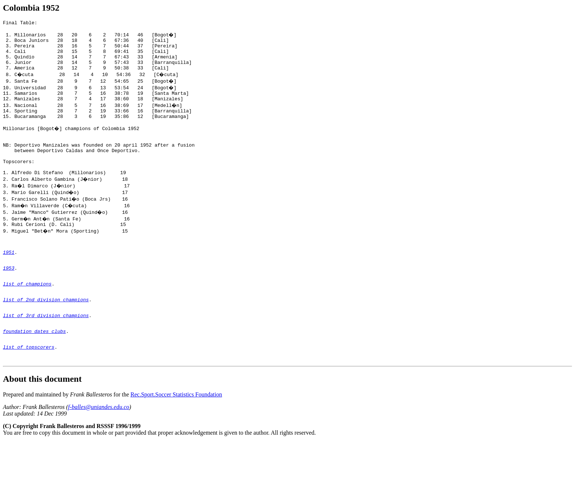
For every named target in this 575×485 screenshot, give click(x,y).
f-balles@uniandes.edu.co (98, 450)
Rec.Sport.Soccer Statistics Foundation (176, 437)
